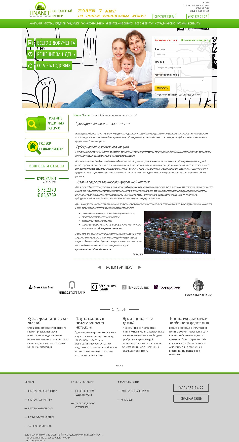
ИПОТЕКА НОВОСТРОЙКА (40, 408)
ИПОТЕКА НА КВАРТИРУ (40, 399)
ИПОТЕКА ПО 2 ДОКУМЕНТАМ (42, 390)
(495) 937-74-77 (197, 16)
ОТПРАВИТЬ (162, 88)
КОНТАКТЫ (194, 23)
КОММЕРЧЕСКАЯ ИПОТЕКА (41, 417)
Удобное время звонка (167, 74)
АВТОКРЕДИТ (128, 399)
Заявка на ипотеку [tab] (165, 40)
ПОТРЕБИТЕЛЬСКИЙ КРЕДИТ (135, 390)
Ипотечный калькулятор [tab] (196, 40)
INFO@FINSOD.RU (202, 11)
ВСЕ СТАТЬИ (119, 366)
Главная (77, 115)
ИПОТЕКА (29, 382)
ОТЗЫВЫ (182, 23)
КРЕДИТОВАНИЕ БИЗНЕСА (119, 23)
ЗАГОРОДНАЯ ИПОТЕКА (39, 426)
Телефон (159, 61)
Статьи (86, 115)
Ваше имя (160, 49)
